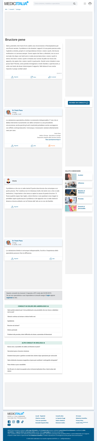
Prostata (81, 199)
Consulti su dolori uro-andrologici (33, 306)
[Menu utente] (90, 3)
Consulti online (59, 416)
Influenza (81, 183)
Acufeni (80, 175)
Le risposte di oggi (60, 418)
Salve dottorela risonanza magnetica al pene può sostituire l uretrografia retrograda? (32, 360)
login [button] (48, 295)
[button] (14, 77)
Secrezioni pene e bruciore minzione (18, 351)
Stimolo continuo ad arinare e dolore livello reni (21, 316)
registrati (9, 298)
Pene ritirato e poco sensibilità (16, 364)
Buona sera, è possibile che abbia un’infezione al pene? (23, 346)
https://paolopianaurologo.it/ (53, 139)
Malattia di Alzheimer (81, 192)
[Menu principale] (84, 3)
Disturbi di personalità (81, 207)
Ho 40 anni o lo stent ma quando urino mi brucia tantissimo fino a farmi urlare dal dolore (31, 370)
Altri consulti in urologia (33, 343)
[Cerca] (75, 4)
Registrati (42, 416)
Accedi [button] (37, 416)
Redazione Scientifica (81, 418)
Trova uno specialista (41, 420)
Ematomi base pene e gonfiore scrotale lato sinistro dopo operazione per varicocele (32, 355)
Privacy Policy (79, 420)
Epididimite (10, 321)
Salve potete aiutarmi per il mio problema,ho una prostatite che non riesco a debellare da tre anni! (32, 311)
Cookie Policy (79, 422)
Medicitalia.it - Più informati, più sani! (16, 4)
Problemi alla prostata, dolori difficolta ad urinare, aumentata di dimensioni (29, 334)
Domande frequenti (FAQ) (42, 422)
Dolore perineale (12, 330)
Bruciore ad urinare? (13, 325)
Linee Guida (46, 432)
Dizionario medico (60, 422)
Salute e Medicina (60, 420)
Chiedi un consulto (40, 418)
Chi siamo (78, 416)
